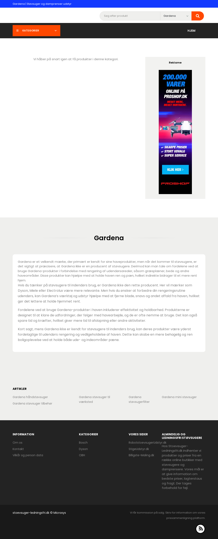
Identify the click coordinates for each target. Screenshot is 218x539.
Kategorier (36, 30)
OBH (82, 455)
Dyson (83, 449)
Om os (17, 443)
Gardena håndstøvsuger (30, 397)
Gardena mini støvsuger (179, 397)
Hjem (191, 31)
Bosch (83, 443)
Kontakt (18, 449)
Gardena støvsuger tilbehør (32, 403)
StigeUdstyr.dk (139, 449)
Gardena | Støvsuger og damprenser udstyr (42, 4)
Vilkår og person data (28, 455)
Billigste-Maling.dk (141, 455)
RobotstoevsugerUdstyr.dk (147, 443)
